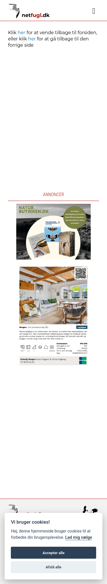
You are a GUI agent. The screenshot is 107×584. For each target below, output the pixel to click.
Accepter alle (53, 553)
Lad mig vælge (78, 537)
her (21, 32)
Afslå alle (53, 567)
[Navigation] (94, 11)
